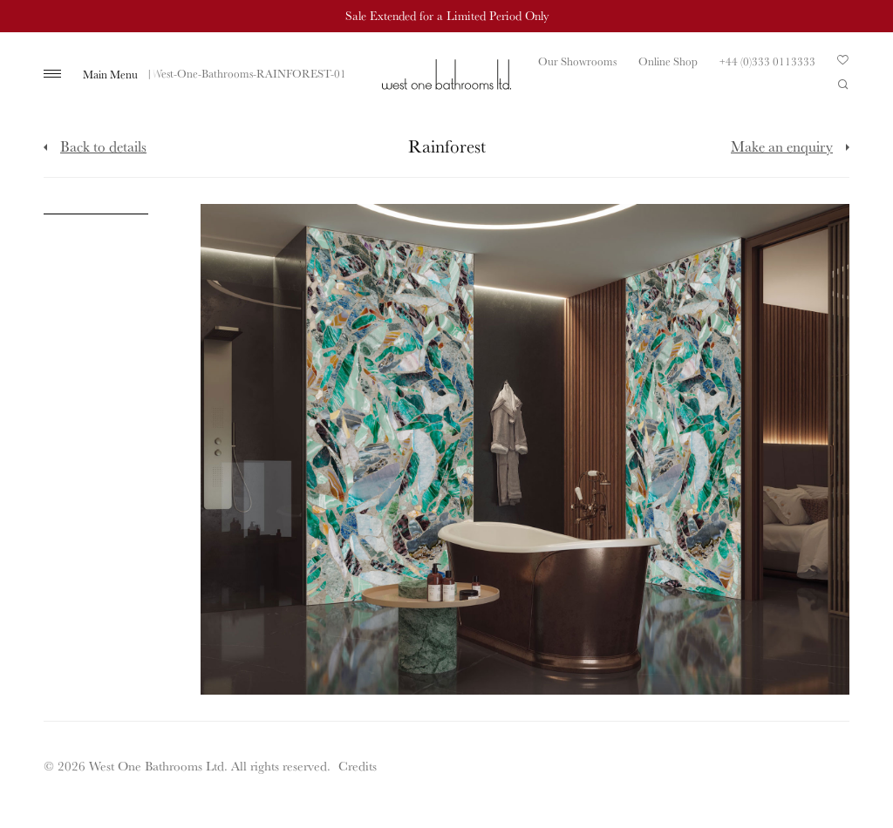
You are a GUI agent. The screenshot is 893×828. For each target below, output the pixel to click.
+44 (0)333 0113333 (767, 61)
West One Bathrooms (446, 74)
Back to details (103, 146)
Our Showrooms (577, 61)
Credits (357, 766)
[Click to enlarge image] (96, 209)
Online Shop (668, 61)
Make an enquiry (782, 146)
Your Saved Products (843, 64)
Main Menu (110, 74)
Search (843, 84)
